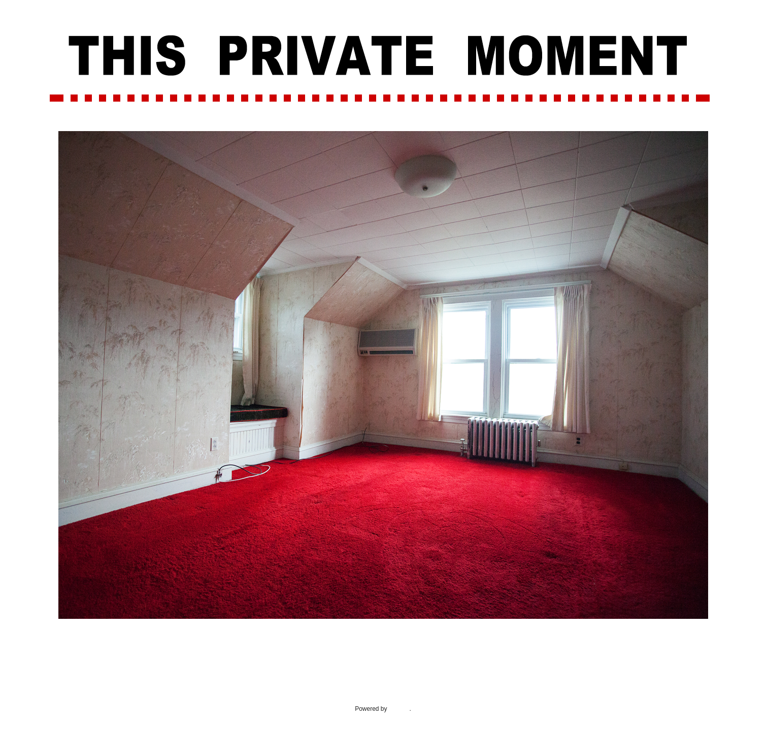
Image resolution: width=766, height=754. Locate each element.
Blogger (399, 708)
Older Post (691, 648)
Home (384, 648)
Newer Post (76, 648)
